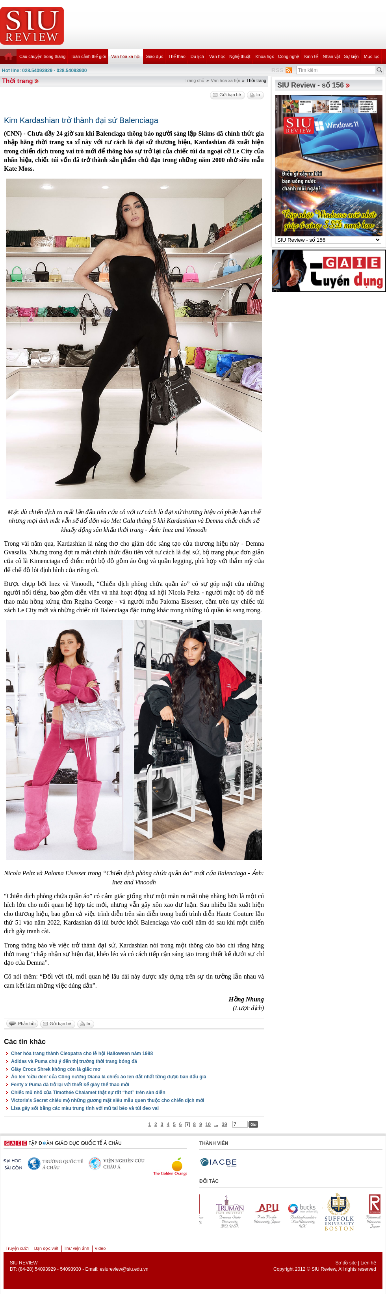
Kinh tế (310, 56)
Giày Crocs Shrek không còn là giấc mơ (55, 1069)
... (216, 1124)
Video (100, 1248)
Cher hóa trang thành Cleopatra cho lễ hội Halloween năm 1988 (82, 1053)
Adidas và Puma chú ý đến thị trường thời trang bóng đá (74, 1061)
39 (224, 1124)
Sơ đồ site (345, 1263)
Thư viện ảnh (76, 1248)
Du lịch (197, 56)
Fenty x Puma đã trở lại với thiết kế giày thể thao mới (70, 1084)
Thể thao (176, 56)
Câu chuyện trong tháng (42, 56)
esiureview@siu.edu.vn (124, 1269)
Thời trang (17, 81)
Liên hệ (368, 1263)
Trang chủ (194, 80)
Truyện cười (17, 1248)
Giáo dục (154, 56)
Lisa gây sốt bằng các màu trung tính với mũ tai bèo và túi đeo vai (85, 1108)
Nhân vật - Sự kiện (341, 56)
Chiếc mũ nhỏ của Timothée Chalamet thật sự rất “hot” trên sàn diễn (88, 1092)
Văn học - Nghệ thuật (230, 56)
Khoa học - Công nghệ (277, 56)
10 (208, 1124)
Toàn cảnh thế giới (88, 56)
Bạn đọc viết (46, 1248)
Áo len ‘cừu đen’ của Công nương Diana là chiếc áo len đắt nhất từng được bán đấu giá (108, 1077)
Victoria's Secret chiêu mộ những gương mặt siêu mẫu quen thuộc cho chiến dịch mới (107, 1100)
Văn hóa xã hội (125, 56)
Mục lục (372, 56)
